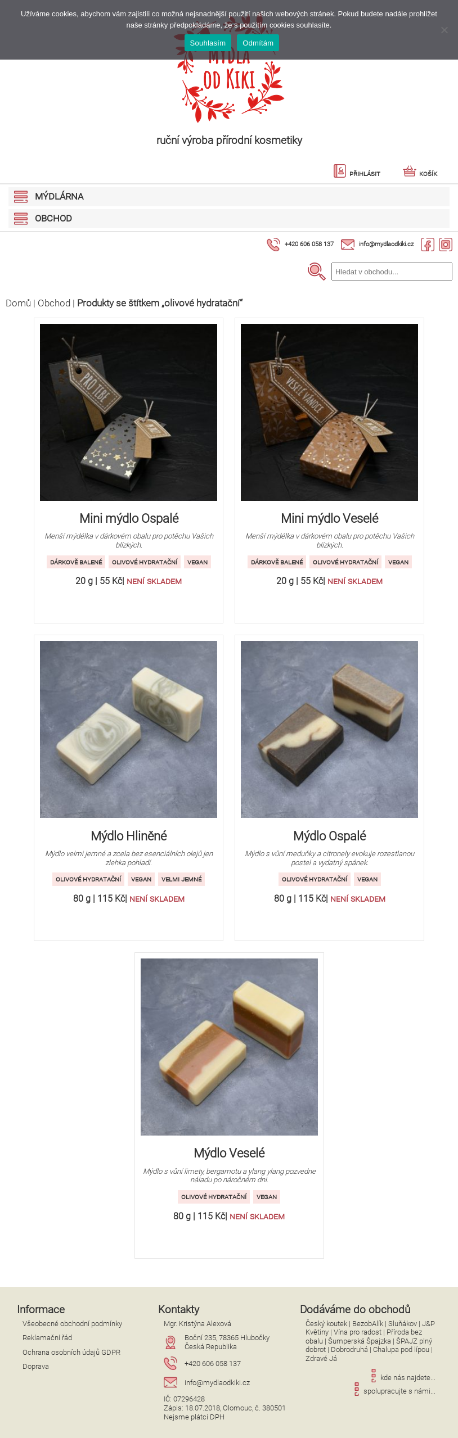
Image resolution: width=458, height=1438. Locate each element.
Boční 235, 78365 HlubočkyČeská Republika (227, 1342)
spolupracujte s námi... (392, 1391)
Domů (18, 303)
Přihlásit (356, 173)
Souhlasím (208, 43)
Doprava (36, 1366)
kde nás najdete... (401, 1377)
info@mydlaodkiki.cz (386, 244)
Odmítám (258, 43)
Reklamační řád (47, 1337)
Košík (420, 173)
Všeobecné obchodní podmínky (72, 1323)
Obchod (54, 303)
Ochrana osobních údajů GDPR (71, 1352)
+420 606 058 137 (309, 244)
